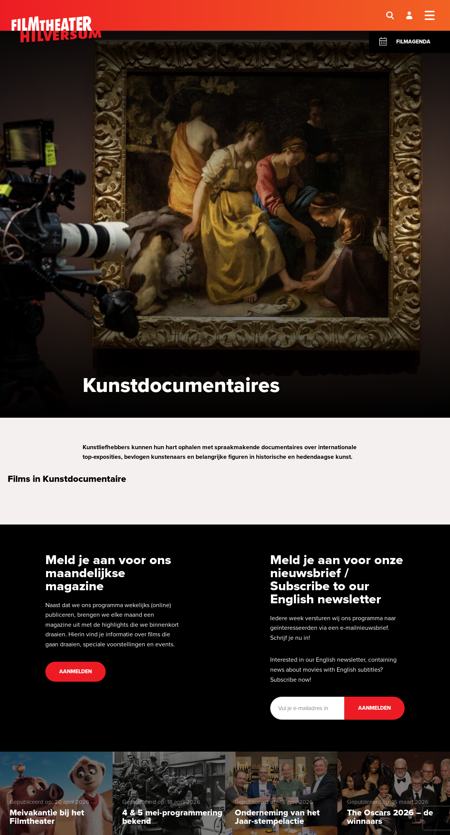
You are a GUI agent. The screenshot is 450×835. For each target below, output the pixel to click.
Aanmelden (75, 671)
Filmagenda (413, 42)
